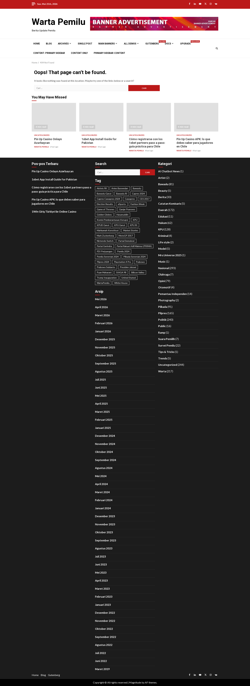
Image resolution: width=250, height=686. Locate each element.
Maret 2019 (102, 669)
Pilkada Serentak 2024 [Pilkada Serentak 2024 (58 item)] (134, 256)
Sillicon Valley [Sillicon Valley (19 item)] (137, 272)
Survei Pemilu (166, 345)
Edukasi (163, 216)
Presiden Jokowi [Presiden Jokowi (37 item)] (128, 267)
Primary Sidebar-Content (109, 53)
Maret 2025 (102, 411)
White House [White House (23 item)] (121, 283)
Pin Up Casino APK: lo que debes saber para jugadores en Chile (196, 117)
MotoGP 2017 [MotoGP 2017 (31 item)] (126, 235)
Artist (162, 177)
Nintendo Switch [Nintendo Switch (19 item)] (105, 240)
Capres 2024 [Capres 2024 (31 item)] (138, 193)
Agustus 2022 (103, 645)
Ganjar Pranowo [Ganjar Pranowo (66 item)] (127, 209)
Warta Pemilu (58, 22)
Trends (162, 358)
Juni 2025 (101, 387)
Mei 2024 (101, 476)
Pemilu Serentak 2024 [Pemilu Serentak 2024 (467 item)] (108, 256)
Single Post (85, 43)
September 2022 (105, 637)
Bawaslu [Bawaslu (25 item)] (137, 188)
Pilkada (162, 306)
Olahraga (164, 274)
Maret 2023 (102, 588)
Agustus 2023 (103, 548)
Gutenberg (152, 43)
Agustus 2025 (103, 371)
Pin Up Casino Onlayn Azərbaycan (54, 117)
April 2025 (101, 403)
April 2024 (101, 484)
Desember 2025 (105, 339)
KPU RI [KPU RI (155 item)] (133, 225)
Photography (166, 300)
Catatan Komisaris (169, 203)
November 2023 (105, 524)
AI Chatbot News (169, 171)
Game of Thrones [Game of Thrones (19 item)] (105, 209)
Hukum (162, 223)
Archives (63, 43)
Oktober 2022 (104, 628)
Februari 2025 (103, 419)
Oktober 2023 (104, 532)
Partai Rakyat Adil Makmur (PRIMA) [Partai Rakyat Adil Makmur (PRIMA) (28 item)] (134, 246)
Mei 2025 (101, 395)
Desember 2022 (105, 612)
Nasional (163, 268)
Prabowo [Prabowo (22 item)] (140, 262)
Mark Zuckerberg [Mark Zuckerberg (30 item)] (105, 235)
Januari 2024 (103, 508)
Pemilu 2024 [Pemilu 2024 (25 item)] (123, 251)
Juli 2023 (100, 556)
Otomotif (164, 287)
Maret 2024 (102, 492)
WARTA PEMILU (41, 147)
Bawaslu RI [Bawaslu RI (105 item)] (121, 193)
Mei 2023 (101, 572)
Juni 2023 (101, 564)
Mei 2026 (101, 299)
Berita (162, 197)
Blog (49, 43)
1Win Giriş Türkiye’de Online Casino (54, 211)
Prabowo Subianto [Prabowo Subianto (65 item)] (106, 267)
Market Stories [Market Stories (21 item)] (130, 230)
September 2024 (105, 460)
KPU (161, 229)
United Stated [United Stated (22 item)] (128, 277)
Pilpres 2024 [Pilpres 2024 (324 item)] (103, 262)
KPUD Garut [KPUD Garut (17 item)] (103, 225)
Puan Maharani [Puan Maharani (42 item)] (104, 272)
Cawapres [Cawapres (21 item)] (130, 198)
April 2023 (101, 580)
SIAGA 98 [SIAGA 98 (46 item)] (121, 272)
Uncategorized (42, 135)
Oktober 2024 (104, 452)
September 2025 (105, 363)
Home (36, 43)
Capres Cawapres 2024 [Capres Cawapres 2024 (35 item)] (108, 198)
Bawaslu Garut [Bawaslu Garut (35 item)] (104, 193)
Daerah (162, 210)
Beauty (162, 190)
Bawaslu (163, 184)
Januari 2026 (103, 331)
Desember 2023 (105, 516)
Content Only (79, 53)
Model (162, 248)
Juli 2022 (100, 653)
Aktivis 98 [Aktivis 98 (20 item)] (102, 188)
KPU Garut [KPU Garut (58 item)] (119, 225)
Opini (161, 281)
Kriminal (163, 235)
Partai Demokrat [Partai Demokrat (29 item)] (126, 240)
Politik (162, 319)
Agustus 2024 (103, 468)
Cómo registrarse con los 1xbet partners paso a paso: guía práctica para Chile (149, 117)
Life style (164, 242)
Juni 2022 (101, 661)
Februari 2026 (103, 323)
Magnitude (135, 682)
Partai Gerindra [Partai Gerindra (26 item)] (104, 246)
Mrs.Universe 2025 (170, 255)
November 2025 (105, 347)
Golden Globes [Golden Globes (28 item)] (104, 214)
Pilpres (162, 313)
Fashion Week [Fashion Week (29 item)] (138, 204)
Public (162, 326)
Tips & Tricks (166, 352)
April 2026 (101, 307)
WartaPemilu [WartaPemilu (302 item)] (103, 283)
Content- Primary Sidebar (49, 53)
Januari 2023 (103, 604)
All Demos (130, 43)
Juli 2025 (100, 379)
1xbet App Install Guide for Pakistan (101, 117)
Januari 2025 (103, 427)
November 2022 (105, 620)
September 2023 (105, 540)
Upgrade (185, 43)
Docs (168, 43)
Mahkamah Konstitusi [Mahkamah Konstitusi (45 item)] (107, 230)
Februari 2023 (103, 596)
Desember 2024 (105, 435)
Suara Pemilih (166, 339)
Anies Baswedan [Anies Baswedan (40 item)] (119, 188)
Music (161, 261)
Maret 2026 (102, 315)
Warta (162, 371)
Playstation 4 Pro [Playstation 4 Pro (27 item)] (122, 262)
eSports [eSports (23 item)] (122, 204)
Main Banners (106, 43)
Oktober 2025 (104, 355)
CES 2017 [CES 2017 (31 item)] (144, 198)
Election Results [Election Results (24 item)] (105, 204)
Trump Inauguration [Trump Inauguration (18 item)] (107, 277)
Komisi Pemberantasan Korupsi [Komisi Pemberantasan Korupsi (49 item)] (112, 219)
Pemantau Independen (172, 294)
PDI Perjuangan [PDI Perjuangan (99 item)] (104, 251)
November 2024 (105, 444)
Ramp (161, 332)
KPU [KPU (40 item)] (135, 219)
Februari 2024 (103, 500)
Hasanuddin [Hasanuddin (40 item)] (122, 214)
